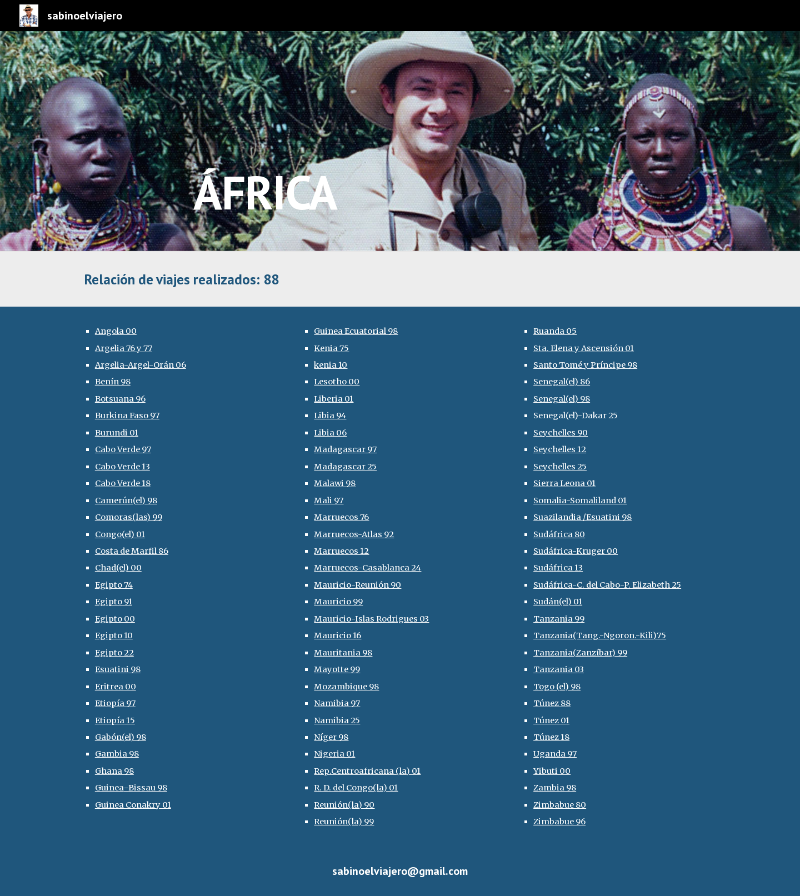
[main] (455, 141)
